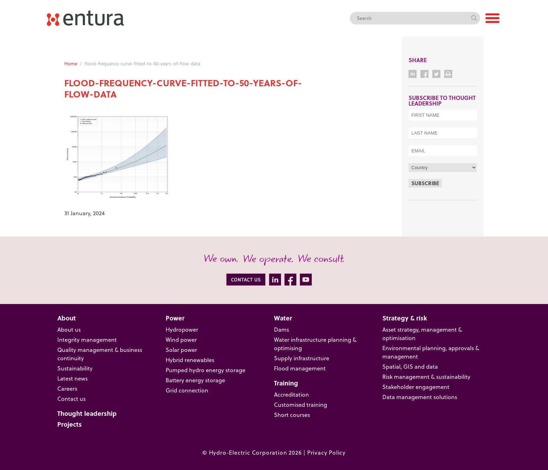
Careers (67, 388)
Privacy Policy (326, 452)
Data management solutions (419, 397)
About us (69, 329)
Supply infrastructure (301, 358)
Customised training (300, 404)
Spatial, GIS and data (410, 366)
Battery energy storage (195, 380)
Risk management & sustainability (426, 377)
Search (474, 18)
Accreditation (291, 394)
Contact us (71, 399)
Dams (281, 329)
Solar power (181, 350)
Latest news (72, 378)
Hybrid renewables (190, 360)
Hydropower (182, 329)
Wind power (181, 340)
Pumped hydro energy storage (205, 370)
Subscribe (425, 183)
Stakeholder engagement (415, 387)
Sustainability (75, 368)
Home (70, 63)
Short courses (292, 415)
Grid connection (187, 390)
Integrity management (87, 340)
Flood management (300, 368)
